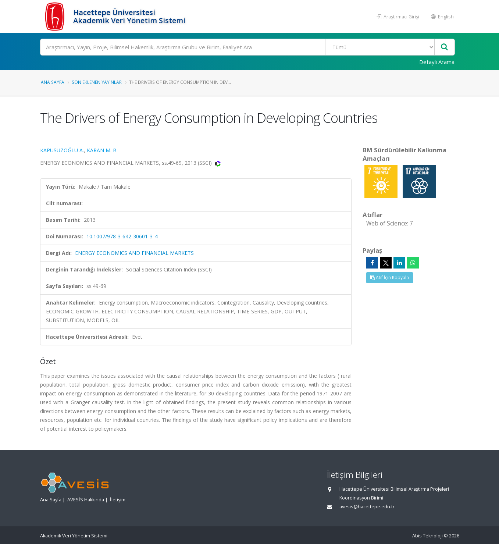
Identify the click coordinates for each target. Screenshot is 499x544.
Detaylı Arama (437, 61)
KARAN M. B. (102, 150)
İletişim (117, 500)
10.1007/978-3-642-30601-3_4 (122, 236)
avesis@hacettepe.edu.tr (367, 507)
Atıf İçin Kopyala (389, 277)
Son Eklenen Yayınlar (97, 82)
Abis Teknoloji (427, 536)
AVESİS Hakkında (85, 500)
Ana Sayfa (52, 82)
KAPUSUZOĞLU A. (62, 150)
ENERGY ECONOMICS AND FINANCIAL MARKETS (134, 252)
